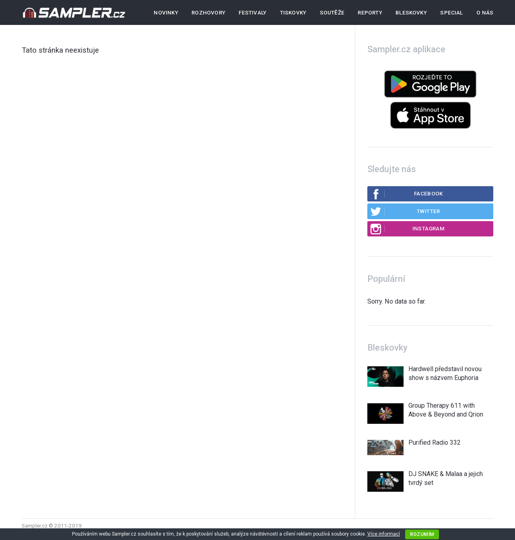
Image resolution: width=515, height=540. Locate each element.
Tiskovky (293, 13)
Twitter (405, 211)
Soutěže (332, 13)
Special (451, 13)
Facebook (406, 194)
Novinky (166, 13)
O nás (484, 13)
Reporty (370, 13)
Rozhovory (208, 13)
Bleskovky (411, 13)
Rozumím (422, 534)
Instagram (407, 229)
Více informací (383, 534)
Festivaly (252, 13)
